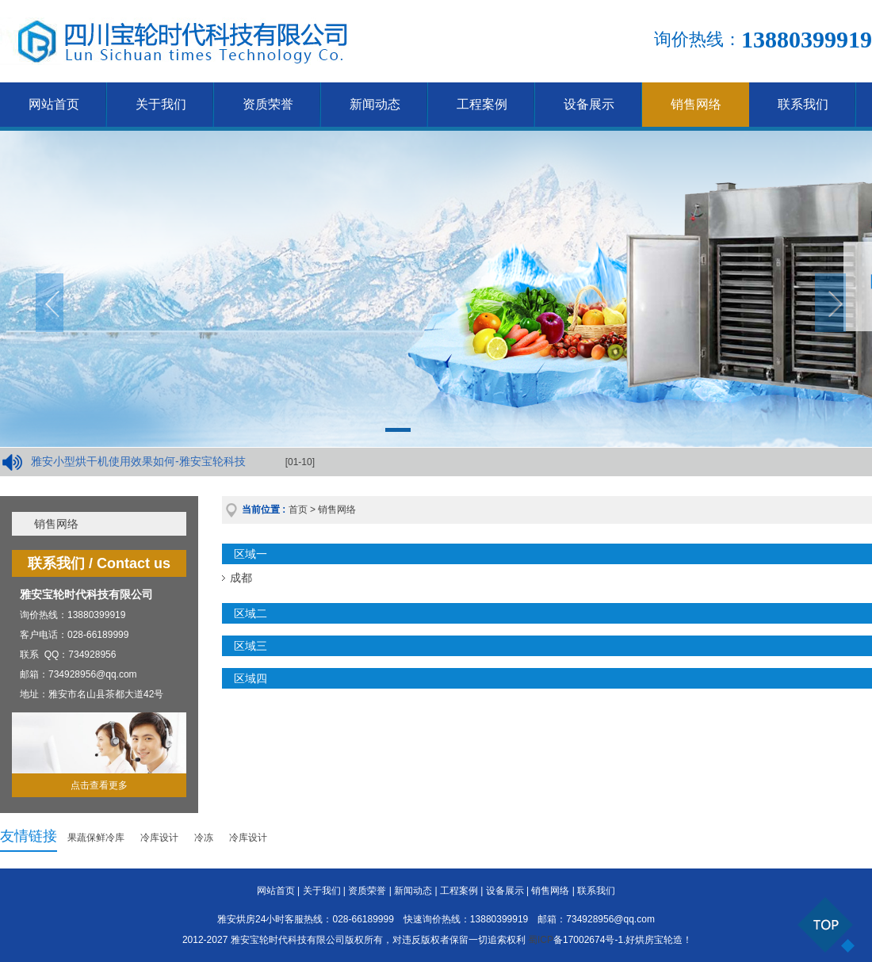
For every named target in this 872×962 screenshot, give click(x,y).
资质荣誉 (268, 104)
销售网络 (696, 104)
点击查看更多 (99, 785)
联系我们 (803, 104)
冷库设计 (159, 837)
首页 (298, 509)
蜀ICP (540, 939)
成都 (241, 577)
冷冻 (203, 837)
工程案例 (482, 104)
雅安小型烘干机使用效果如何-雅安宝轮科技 (138, 461)
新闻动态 (375, 104)
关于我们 (161, 104)
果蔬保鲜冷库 (95, 837)
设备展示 (589, 104)
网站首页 (54, 104)
